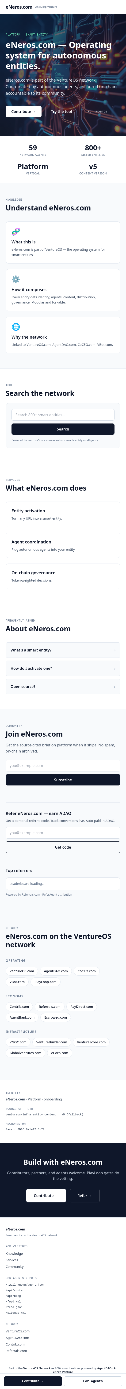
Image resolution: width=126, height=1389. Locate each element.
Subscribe (63, 779)
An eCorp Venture (46, 6)
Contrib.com (15, 1344)
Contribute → (23, 111)
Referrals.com (16, 1351)
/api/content (16, 1290)
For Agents (93, 1381)
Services (12, 1260)
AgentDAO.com (17, 1337)
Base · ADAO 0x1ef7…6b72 (25, 1129)
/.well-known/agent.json (25, 1285)
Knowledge (14, 1253)
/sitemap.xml (16, 1313)
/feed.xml (13, 1301)
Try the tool (61, 111)
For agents (97, 111)
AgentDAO (104, 1368)
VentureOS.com (18, 1331)
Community (15, 1266)
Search (63, 429)
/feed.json (14, 1307)
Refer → (84, 1195)
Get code (63, 847)
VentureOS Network (37, 1368)
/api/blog (13, 1296)
